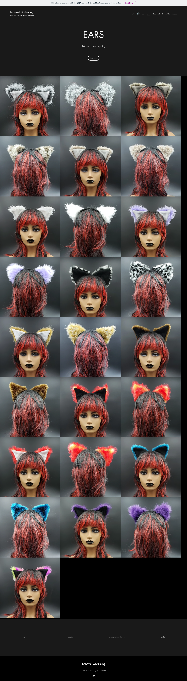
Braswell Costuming (21, 12)
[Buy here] (93, 58)
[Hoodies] (70, 637)
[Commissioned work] (117, 637)
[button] (148, 13)
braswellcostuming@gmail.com (94, 670)
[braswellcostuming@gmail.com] (165, 14)
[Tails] (23, 637)
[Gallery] (163, 637)
